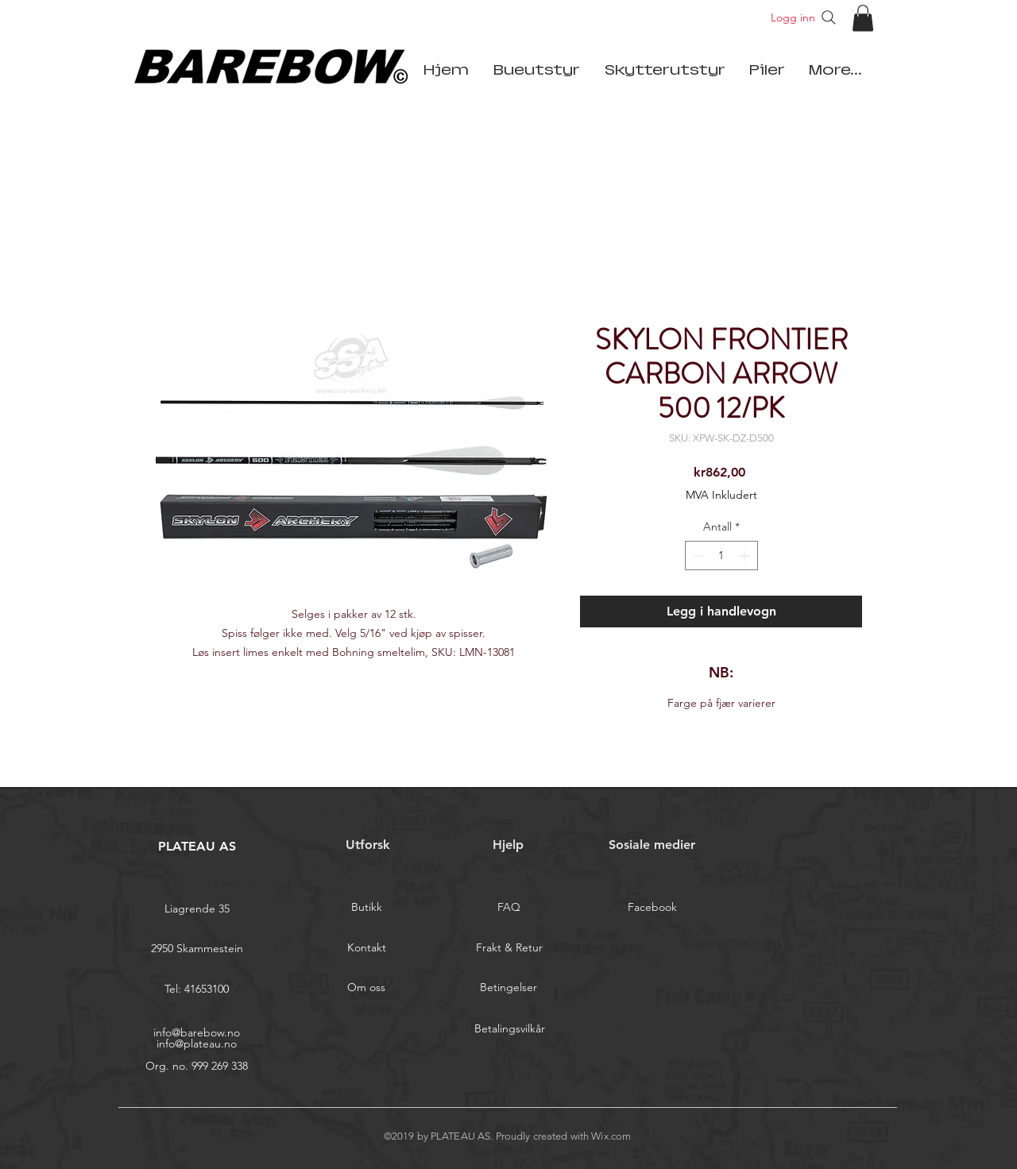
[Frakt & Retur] (509, 948)
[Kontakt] (366, 948)
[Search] (828, 17)
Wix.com (611, 1136)
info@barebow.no (196, 1032)
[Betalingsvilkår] (509, 1029)
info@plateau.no (197, 1043)
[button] (863, 18)
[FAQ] (508, 907)
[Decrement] (697, 555)
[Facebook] (652, 907)
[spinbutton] (721, 555)
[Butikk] (366, 907)
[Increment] (746, 555)
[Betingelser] (508, 988)
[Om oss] (366, 988)
